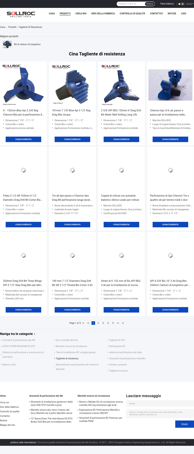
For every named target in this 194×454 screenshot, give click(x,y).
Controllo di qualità (132, 13)
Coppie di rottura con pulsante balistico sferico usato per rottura (120, 197)
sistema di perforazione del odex (125, 352)
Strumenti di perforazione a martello (127, 358)
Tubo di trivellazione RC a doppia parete (76, 352)
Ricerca (150, 4)
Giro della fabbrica (103, 13)
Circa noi (80, 13)
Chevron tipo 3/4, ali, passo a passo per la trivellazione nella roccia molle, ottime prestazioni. (168, 113)
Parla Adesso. (167, 3)
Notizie (172, 13)
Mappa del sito (7, 425)
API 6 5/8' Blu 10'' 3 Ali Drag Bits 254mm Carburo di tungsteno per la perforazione (170, 283)
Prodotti (65, 13)
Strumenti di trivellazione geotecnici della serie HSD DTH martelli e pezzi (52, 403)
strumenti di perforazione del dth (18, 340)
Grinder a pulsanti (118, 364)
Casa (52, 13)
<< (88, 323)
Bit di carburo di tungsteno (27, 44)
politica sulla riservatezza (23, 442)
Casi (183, 13)
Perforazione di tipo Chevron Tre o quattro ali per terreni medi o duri (169, 197)
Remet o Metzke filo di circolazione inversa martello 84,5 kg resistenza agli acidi (101, 403)
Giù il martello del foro (67, 340)
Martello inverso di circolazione (71, 346)
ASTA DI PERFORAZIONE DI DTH (18, 346)
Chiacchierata (23, 139)
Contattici (156, 13)
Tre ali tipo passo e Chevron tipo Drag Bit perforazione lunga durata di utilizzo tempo (71, 198)
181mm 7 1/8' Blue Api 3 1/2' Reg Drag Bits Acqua (71, 112)
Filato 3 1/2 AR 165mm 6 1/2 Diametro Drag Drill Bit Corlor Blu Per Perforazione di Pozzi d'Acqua (22, 198)
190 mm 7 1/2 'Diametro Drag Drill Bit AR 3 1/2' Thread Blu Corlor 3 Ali (72, 283)
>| (123, 323)
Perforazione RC (117, 346)
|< (83, 323)
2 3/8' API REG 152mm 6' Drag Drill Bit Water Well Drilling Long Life (121, 112)
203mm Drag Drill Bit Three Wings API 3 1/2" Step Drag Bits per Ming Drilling (22, 283)
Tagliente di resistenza (67, 358)
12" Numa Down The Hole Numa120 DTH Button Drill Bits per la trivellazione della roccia (51, 420)
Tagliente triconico (118, 370)
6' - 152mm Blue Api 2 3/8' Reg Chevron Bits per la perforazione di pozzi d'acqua (23, 113)
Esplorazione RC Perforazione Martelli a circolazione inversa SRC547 (99, 411)
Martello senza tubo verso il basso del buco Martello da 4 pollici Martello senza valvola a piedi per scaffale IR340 (51, 412)
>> (118, 323)
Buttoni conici (9, 364)
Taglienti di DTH (117, 340)
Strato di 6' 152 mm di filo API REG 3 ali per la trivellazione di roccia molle (120, 283)
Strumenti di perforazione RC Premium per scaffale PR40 (100, 419)
